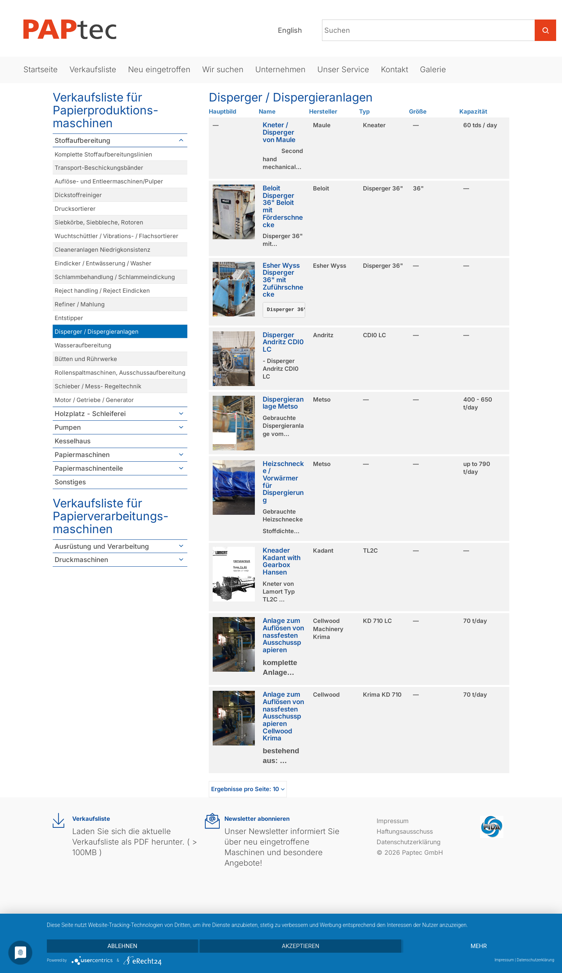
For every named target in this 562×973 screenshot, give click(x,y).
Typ (364, 111)
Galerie (433, 69)
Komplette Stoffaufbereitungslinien (103, 154)
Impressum (393, 821)
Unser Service (343, 69)
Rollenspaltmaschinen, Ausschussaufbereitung (120, 372)
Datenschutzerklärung (409, 842)
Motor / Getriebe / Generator (94, 400)
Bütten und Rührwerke (86, 359)
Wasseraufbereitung (83, 345)
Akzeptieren (300, 946)
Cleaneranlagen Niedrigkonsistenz (102, 249)
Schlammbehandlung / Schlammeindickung (115, 277)
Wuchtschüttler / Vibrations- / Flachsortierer (116, 236)
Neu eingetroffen (159, 69)
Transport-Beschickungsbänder (99, 167)
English (290, 30)
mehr (479, 946)
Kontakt (394, 69)
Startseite (40, 69)
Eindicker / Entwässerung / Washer (103, 263)
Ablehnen (122, 946)
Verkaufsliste (92, 69)
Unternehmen (280, 69)
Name (267, 111)
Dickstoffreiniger (78, 195)
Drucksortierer (75, 208)
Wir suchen (223, 69)
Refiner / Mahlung (80, 304)
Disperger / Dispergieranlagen (97, 331)
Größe (418, 111)
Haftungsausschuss (405, 831)
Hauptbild (222, 111)
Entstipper (69, 318)
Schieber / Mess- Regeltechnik (98, 386)
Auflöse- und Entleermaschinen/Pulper (109, 181)
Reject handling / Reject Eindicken (102, 290)
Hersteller (323, 111)
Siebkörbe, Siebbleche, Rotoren (99, 222)
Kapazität (473, 111)
